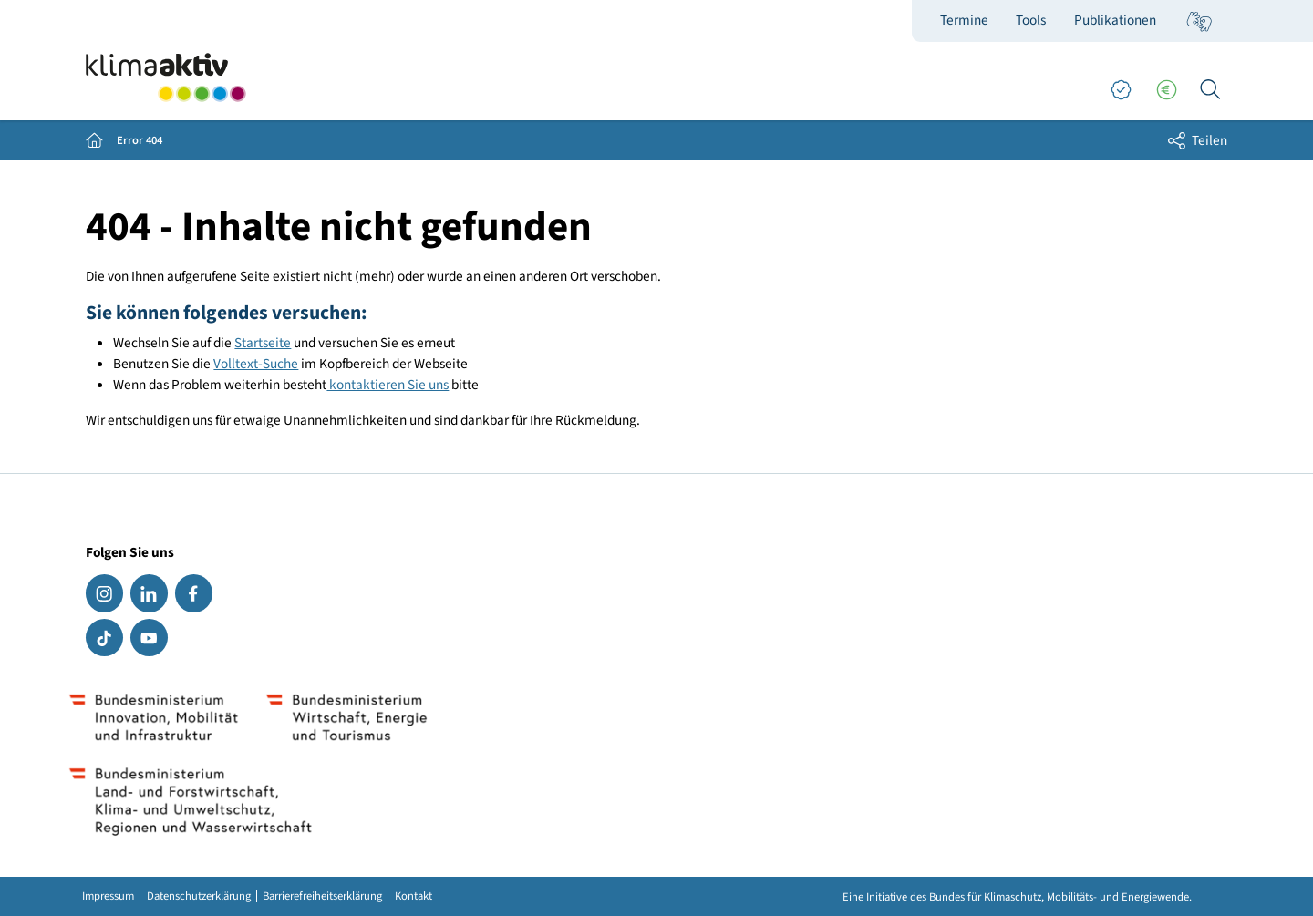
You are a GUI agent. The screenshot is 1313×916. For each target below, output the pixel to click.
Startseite (262, 343)
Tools (1031, 20)
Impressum (108, 896)
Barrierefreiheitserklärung (322, 896)
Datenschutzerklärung (199, 896)
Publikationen (1115, 20)
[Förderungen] (1166, 90)
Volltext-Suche (255, 364)
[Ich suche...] (1210, 90)
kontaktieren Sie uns (387, 385)
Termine (964, 20)
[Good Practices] (1120, 90)
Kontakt (413, 896)
